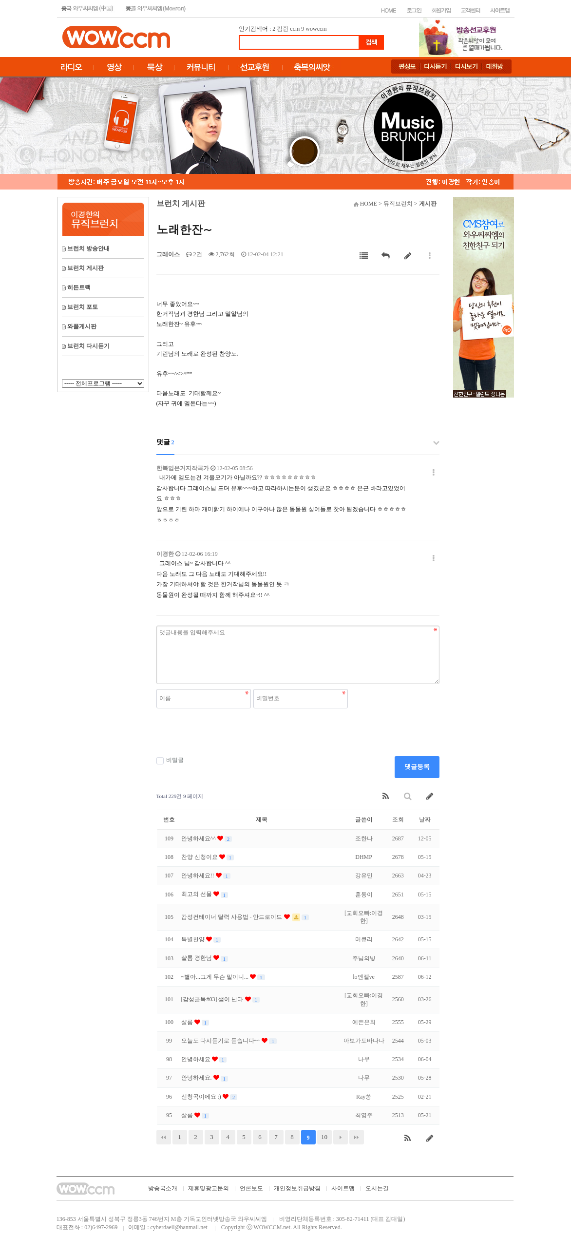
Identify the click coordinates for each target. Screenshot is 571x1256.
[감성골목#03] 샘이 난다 (213, 999)
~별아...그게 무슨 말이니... (215, 976)
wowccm (315, 28)
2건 (194, 254)
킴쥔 (282, 28)
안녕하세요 (196, 1059)
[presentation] (230, 732)
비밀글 (170, 760)
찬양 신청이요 (200, 857)
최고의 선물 (197, 894)
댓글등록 (417, 766)
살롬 (187, 1115)
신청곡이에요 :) (202, 1096)
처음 (163, 1137)
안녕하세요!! (198, 875)
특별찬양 (193, 939)
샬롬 (187, 1022)
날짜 (425, 819)
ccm (295, 28)
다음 (340, 1137)
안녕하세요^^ (199, 838)
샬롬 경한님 (197, 957)
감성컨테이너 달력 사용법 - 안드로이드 (232, 916)
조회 (398, 819)
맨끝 (356, 1137)
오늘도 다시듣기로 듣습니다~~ (221, 1040)
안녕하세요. (197, 1077)
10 (324, 1137)
